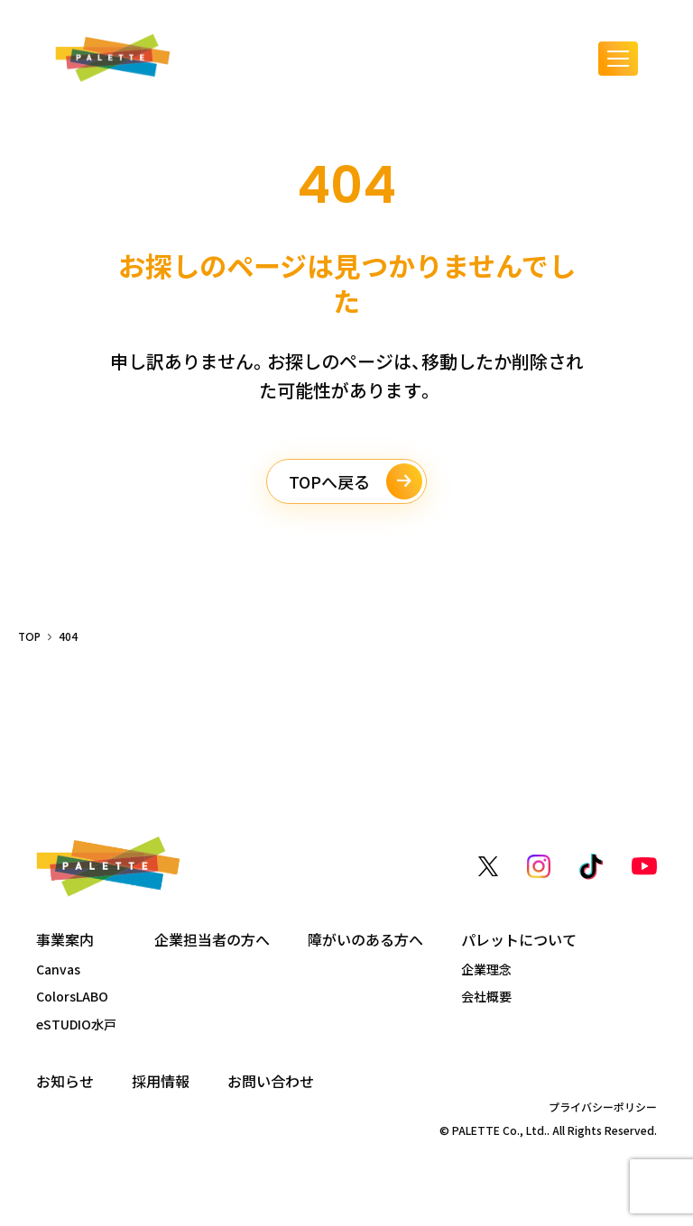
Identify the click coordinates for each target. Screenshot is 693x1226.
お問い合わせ (270, 1082)
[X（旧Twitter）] (488, 866)
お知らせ (65, 1082)
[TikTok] (591, 867)
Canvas (58, 969)
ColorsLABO (72, 996)
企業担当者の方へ (212, 940)
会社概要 (486, 996)
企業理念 (486, 969)
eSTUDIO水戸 (76, 1024)
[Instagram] (538, 866)
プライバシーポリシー (603, 1107)
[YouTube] (644, 866)
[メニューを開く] (618, 58)
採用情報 (160, 1082)
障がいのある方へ (365, 940)
